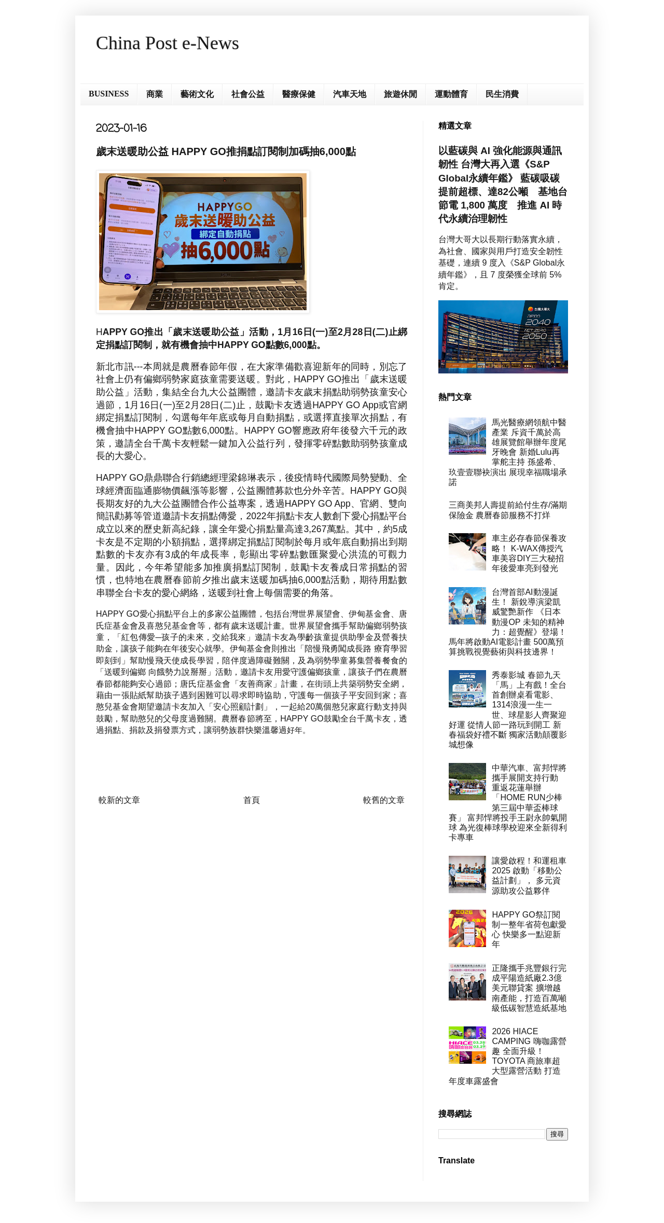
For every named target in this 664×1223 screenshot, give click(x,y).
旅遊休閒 (400, 94)
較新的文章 (119, 800)
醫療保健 (298, 94)
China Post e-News (167, 43)
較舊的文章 (384, 800)
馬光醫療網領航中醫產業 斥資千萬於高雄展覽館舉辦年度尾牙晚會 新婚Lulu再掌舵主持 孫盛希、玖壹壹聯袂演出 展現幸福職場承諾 (508, 452)
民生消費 (502, 94)
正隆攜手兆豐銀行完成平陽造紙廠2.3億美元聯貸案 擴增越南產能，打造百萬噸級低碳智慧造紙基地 (529, 988)
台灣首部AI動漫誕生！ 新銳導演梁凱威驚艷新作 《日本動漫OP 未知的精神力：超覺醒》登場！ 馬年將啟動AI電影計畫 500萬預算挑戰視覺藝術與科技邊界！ (507, 622)
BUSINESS (109, 93)
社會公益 (248, 94)
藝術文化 (197, 94)
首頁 (251, 800)
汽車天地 (349, 94)
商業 (154, 94)
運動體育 (451, 94)
